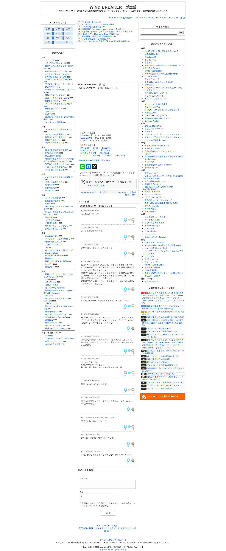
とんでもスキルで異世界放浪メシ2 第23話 (165, 382)
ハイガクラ (149, 228)
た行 (48, 34)
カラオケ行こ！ (151, 209)
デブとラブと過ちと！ (54, 143)
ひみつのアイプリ (53, 87)
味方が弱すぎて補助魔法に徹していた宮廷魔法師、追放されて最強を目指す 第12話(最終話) (163, 322)
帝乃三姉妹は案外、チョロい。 (158, 181)
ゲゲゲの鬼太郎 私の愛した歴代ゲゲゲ (161, 74)
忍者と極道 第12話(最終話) (95, 39)
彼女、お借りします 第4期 (156, 248)
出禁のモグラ (150, 113)
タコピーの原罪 (52, 285)
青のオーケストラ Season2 (57, 98)
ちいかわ (49, 336)
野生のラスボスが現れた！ (56, 315)
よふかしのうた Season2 (156, 237)
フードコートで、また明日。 (157, 116)
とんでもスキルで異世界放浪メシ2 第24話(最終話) (105, 41)
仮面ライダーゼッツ (53, 341)
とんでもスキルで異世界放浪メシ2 (162, 331)
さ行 (68, 29)
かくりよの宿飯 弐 (53, 198)
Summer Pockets (152, 121)
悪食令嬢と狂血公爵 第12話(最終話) (162, 365)
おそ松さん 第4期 (152, 148)
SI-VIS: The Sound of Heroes (58, 79)
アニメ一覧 (63, 42)
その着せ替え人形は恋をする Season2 (161, 51)
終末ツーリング (52, 323)
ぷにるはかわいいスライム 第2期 (159, 82)
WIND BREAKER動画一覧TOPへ (94, 160)
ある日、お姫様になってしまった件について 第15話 (105, 32)
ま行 (48, 38)
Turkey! (148, 154)
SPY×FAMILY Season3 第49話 (161, 374)
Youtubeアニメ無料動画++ (113, 540)
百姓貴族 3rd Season (54, 256)
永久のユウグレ (52, 236)
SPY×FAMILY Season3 (55, 317)
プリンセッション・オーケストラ (59, 84)
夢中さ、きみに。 (152, 206)
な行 (58, 34)
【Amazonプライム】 (89, 150)
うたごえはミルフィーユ (155, 197)
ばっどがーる (150, 60)
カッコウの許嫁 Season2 (156, 140)
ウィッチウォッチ (152, 79)
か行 (58, 29)
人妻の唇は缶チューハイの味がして (160, 151)
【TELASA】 (104, 153)
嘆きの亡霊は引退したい (55, 325)
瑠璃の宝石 (149, 85)
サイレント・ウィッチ (154, 242)
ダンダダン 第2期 (152, 220)
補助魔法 (49, 320)
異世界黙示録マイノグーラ (156, 93)
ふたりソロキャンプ (53, 245)
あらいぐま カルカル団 (154, 223)
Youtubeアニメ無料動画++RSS (162, 396)
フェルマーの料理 (152, 276)
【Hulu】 (96, 148)
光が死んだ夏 (150, 57)
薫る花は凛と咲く (152, 54)
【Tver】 (83, 140)
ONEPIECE (50, 114)
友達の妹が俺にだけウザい (56, 71)
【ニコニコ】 (85, 155)
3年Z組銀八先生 (52, 153)
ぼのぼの (49, 296)
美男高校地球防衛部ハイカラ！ (158, 118)
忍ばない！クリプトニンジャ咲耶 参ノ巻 (162, 110)
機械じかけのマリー (53, 101)
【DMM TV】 (119, 155)
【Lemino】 (107, 155)
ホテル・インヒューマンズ (156, 99)
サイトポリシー (106, 550)
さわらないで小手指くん (55, 134)
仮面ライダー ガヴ (153, 281)
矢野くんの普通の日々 (54, 182)
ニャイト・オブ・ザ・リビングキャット (162, 134)
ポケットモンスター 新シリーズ (59, 250)
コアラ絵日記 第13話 (92, 27)
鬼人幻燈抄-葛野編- (53, 156)
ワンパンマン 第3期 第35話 (159, 328)
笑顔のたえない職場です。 (56, 137)
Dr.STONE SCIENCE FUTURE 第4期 (161, 203)
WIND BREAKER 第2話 (91, 84)
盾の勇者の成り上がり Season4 (158, 165)
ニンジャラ (149, 256)
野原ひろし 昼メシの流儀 (56, 261)
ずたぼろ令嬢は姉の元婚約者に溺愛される (163, 245)
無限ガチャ (50, 267)
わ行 (48, 42)
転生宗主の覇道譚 (152, 192)
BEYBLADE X (51, 253)
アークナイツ (150, 234)
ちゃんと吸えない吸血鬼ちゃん (58, 129)
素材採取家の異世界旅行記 (56, 150)
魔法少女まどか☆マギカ (55, 95)
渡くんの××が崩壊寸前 (55, 288)
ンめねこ (49, 247)
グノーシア (50, 60)
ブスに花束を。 (151, 231)
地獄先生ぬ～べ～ (152, 168)
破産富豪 (49, 217)
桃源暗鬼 (49, 258)
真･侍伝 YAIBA (151, 259)
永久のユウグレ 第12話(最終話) (161, 388)
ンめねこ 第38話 (90, 22)
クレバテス (149, 162)
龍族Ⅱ (48, 204)
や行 (58, 38)
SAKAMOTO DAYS (153, 126)
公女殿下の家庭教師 (153, 71)
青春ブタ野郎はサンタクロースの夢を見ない (164, 273)
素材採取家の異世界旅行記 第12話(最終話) (165, 317)
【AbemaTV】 (86, 135)
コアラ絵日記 (51, 220)
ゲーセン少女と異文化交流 (156, 104)
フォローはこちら (96, 185)
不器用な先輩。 (52, 223)
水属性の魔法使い (152, 226)
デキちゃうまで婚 (152, 107)
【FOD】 (96, 155)
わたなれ (148, 131)
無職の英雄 (50, 188)
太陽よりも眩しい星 (53, 229)
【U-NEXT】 (85, 148)
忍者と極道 (50, 185)
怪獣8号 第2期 (151, 270)
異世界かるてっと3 (53, 140)
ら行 (68, 38)
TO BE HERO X (152, 76)
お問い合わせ (120, 550)
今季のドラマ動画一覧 (54, 344)
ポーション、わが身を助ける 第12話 (163, 356)
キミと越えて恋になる (54, 170)
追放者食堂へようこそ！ (155, 217)
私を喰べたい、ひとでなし (56, 226)
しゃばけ (49, 264)
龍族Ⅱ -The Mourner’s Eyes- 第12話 (99, 34)
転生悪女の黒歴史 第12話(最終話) (97, 36)
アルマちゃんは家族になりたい (58, 104)
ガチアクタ (50, 111)
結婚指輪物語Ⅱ (52, 312)
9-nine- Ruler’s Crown (155, 265)
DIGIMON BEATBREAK (56, 77)
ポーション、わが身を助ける (57, 239)
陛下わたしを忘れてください (57, 164)
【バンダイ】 (106, 150)
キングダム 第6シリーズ (55, 63)
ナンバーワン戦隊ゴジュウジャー (59, 338)
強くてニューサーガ (153, 194)
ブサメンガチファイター (155, 96)
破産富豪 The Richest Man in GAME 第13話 (102, 29)
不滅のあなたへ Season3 (56, 328)
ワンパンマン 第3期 (53, 122)
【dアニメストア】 (88, 153)
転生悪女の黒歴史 (53, 201)
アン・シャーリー (152, 262)
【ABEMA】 (107, 148)
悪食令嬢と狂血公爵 (53, 242)
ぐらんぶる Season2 (154, 129)
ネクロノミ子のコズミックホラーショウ (162, 137)
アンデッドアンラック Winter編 (97, 24)
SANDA (48, 279)
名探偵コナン (51, 303)
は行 (68, 34)
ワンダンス (50, 191)
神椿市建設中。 (151, 212)
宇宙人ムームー (151, 173)
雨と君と (148, 63)
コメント (84, 478)
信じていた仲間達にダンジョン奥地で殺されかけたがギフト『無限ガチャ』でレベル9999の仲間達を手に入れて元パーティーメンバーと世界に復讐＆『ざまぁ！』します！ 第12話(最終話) (163, 298)
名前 (82, 492)
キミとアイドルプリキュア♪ (57, 74)
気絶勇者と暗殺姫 (152, 267)
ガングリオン (51, 282)
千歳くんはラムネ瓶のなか (56, 167)
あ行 (48, 29)
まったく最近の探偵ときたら (157, 145)
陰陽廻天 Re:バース (153, 184)
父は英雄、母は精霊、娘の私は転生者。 (164, 385)
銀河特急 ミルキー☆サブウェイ (158, 200)
